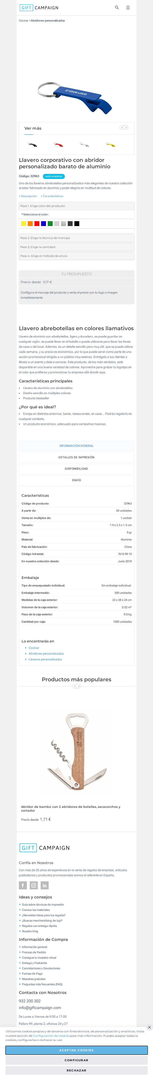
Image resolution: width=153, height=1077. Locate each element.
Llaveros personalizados (45, 659)
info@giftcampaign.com (40, 1007)
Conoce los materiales (36, 910)
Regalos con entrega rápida (39, 926)
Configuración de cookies (51, 1035)
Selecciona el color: (35, 214)
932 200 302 (30, 1001)
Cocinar (23, 20)
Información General (77, 445)
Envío (76, 480)
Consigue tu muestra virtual (39, 957)
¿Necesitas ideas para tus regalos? (44, 915)
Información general (34, 947)
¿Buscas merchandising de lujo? (42, 920)
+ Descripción (28, 196)
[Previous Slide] (121, 127)
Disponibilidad (76, 468)
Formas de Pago (32, 973)
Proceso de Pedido (34, 952)
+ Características (52, 196)
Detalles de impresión (76, 457)
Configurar (77, 1060)
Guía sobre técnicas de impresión (43, 904)
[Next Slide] (126, 127)
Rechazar (77, 1070)
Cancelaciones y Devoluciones (41, 968)
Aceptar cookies (76, 1050)
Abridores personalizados (48, 20)
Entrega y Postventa (34, 963)
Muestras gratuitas (33, 979)
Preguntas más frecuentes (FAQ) (42, 984)
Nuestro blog (30, 931)
